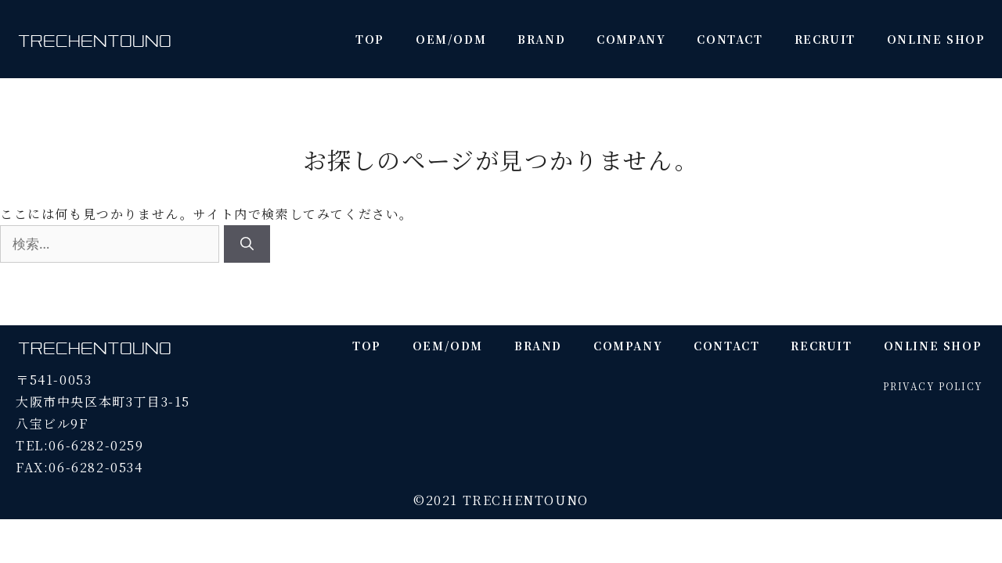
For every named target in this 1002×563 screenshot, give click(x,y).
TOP (369, 39)
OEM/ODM (451, 39)
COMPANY (631, 39)
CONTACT (729, 39)
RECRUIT (825, 39)
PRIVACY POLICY (932, 386)
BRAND (541, 39)
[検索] (247, 244)
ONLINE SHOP (936, 39)
